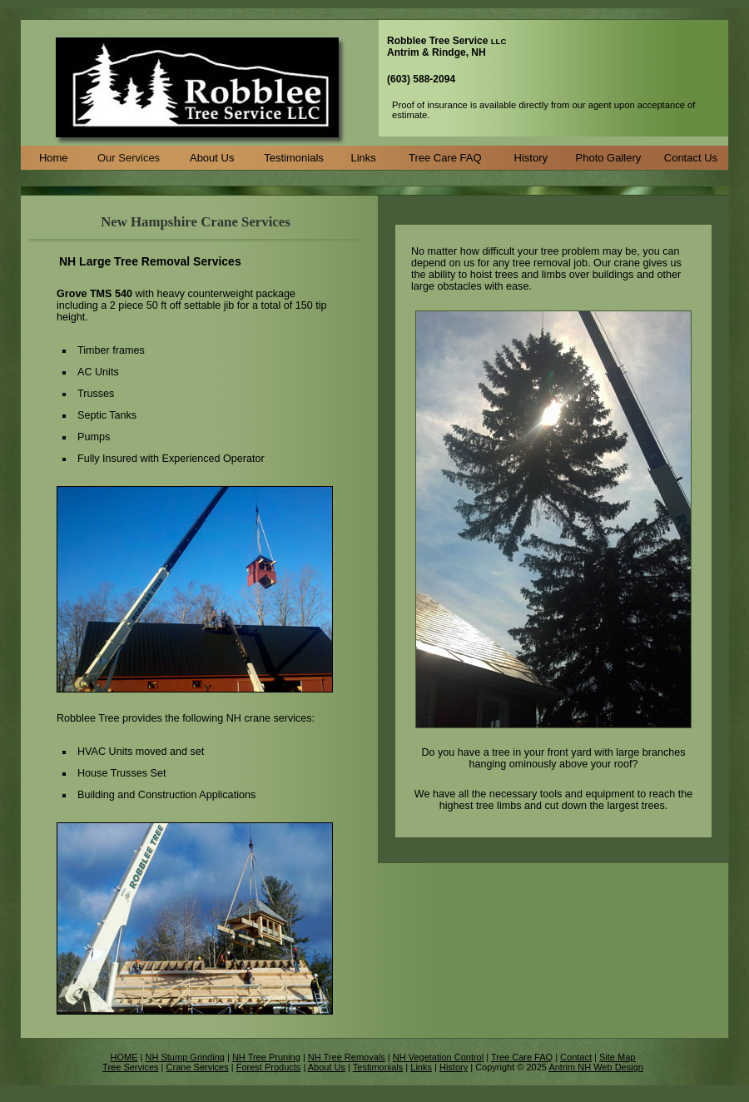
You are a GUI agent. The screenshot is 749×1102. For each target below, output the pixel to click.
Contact (576, 1057)
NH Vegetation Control (438, 1057)
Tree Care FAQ (445, 157)
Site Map (617, 1057)
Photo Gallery (609, 157)
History (531, 157)
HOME (124, 1057)
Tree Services (130, 1067)
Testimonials (294, 157)
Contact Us (690, 157)
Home (53, 157)
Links (363, 157)
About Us (212, 157)
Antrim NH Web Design (595, 1067)
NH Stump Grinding (185, 1057)
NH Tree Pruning (266, 1057)
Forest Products (268, 1067)
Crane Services (197, 1067)
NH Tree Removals (346, 1057)
